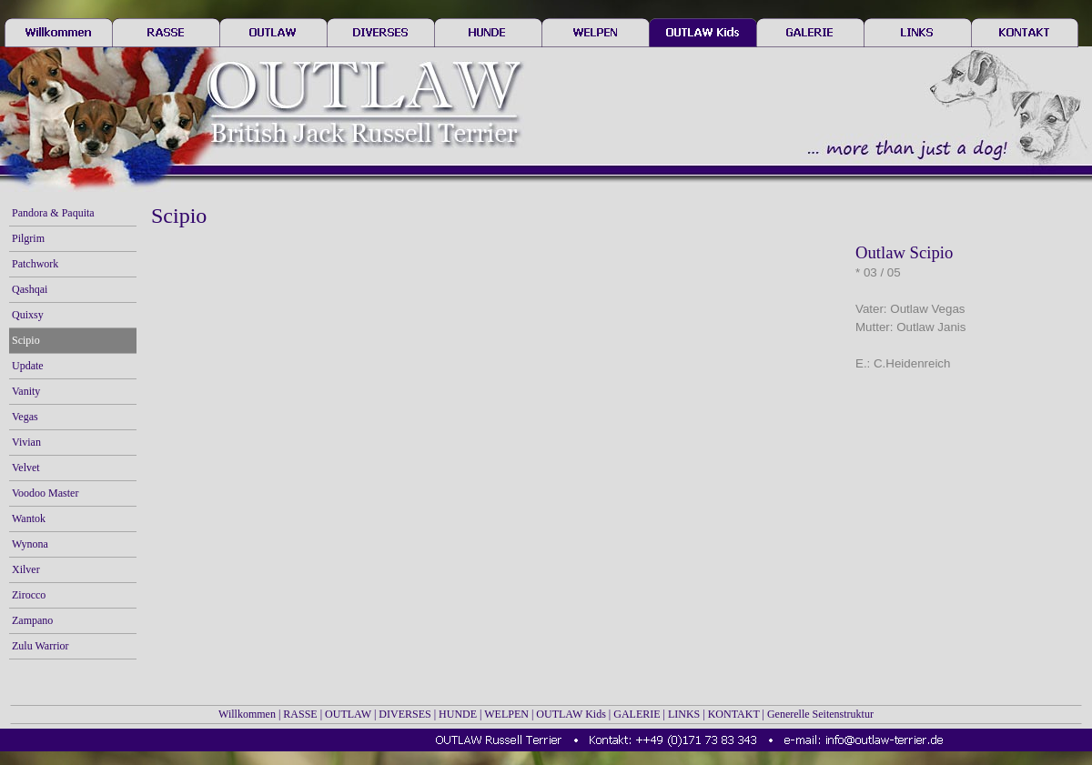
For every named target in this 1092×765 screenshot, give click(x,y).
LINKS (684, 714)
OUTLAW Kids (570, 714)
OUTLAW (348, 714)
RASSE (300, 714)
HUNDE (458, 714)
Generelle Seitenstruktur (820, 714)
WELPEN (506, 714)
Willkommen (247, 714)
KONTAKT (734, 714)
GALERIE (636, 714)
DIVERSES (404, 714)
